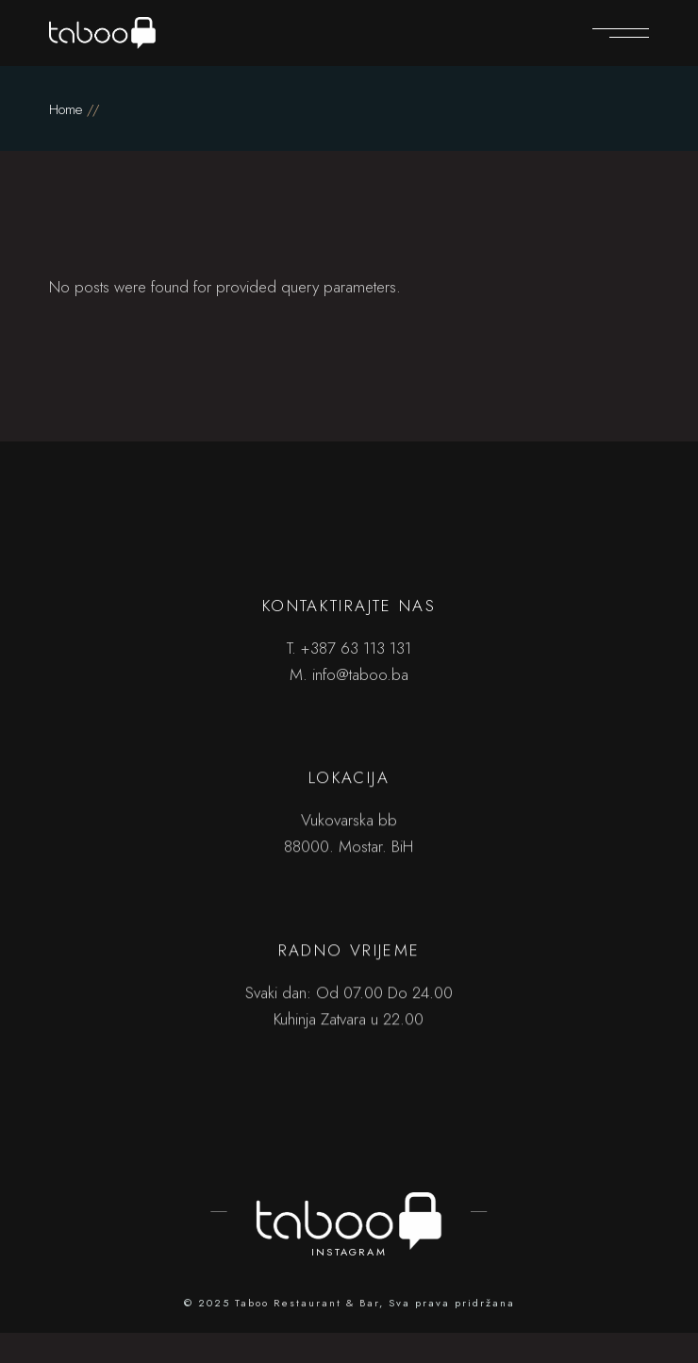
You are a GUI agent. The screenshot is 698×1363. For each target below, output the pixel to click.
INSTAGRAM (349, 1251)
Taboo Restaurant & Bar (307, 1302)
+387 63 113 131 (356, 648)
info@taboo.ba (360, 674)
